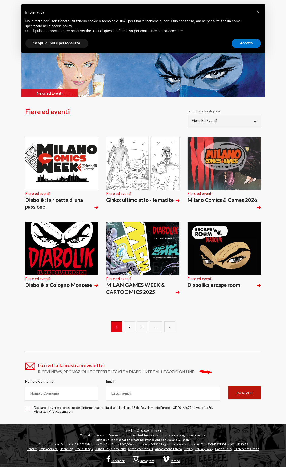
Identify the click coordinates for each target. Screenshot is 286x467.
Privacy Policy (204, 449)
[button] (258, 12)
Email (110, 381)
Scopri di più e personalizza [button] (56, 43)
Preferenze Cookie (246, 449)
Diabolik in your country (110, 449)
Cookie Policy (223, 449)
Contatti (32, 449)
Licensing (66, 449)
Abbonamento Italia (140, 449)
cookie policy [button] (62, 26)
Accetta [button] (246, 43)
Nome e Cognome (39, 381)
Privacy (188, 449)
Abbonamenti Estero (168, 449)
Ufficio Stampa (48, 449)
